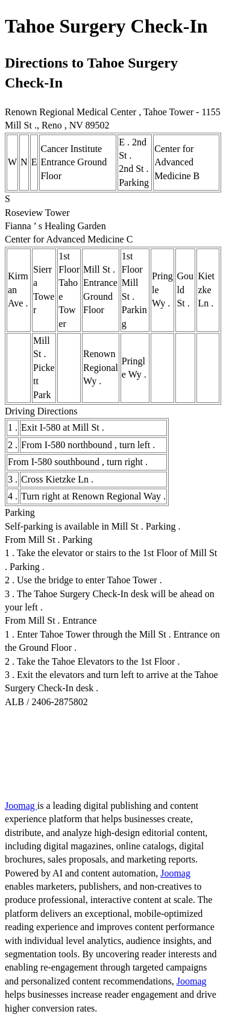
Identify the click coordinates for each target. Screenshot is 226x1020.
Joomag (21, 805)
